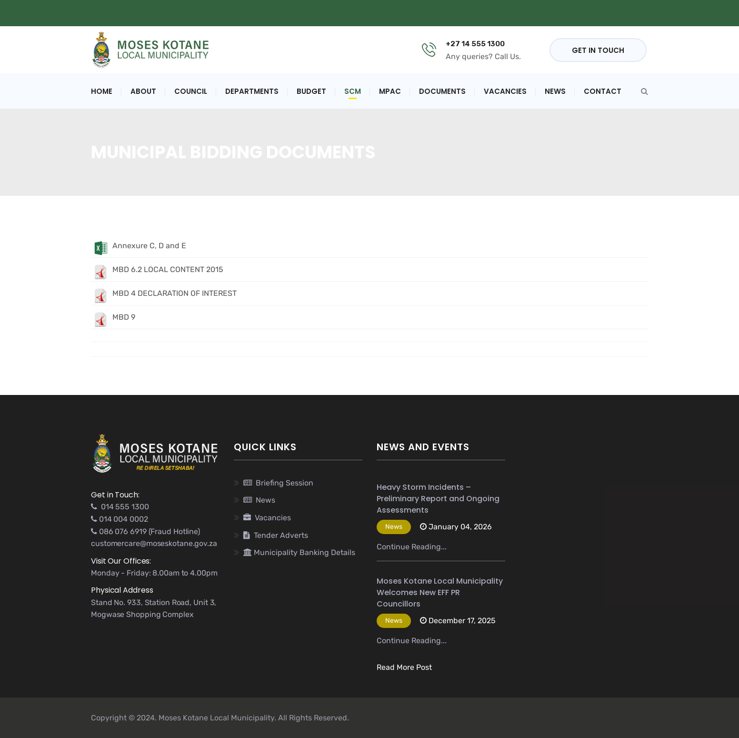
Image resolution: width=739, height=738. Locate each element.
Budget (311, 91)
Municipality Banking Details (299, 552)
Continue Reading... (412, 546)
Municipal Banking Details (238, 13)
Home (101, 91)
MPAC (390, 91)
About (143, 91)
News (555, 91)
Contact (602, 91)
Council (190, 91)
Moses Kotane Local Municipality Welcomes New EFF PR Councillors (440, 592)
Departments (252, 91)
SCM (352, 91)
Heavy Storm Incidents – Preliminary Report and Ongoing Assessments (438, 499)
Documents (442, 91)
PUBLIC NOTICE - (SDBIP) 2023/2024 (391, 13)
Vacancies (505, 91)
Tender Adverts (275, 535)
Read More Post (404, 667)
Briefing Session (278, 482)
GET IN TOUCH (598, 50)
